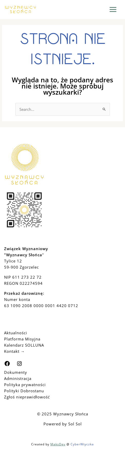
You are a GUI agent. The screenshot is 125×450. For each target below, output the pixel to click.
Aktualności (15, 332)
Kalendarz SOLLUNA (24, 345)
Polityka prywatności (25, 384)
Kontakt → (14, 351)
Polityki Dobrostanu (24, 390)
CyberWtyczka (82, 444)
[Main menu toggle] (113, 10)
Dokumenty (15, 372)
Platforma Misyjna (22, 338)
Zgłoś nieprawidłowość (27, 396)
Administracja (17, 378)
